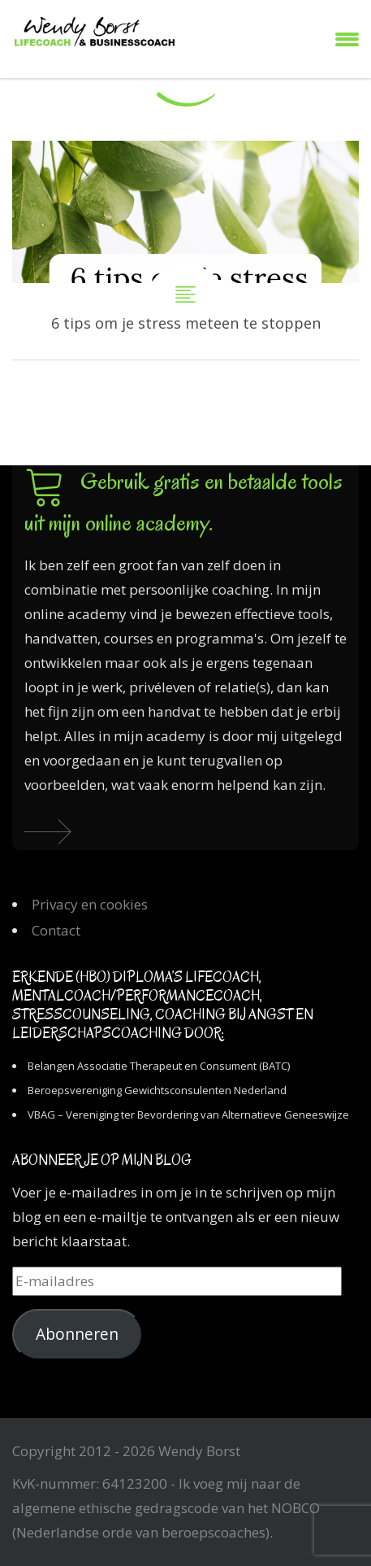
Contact (56, 930)
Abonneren (77, 1334)
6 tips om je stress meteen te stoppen (185, 250)
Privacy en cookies (90, 904)
